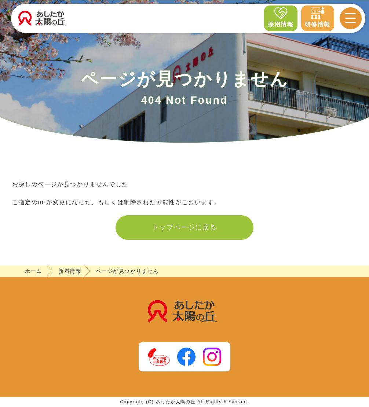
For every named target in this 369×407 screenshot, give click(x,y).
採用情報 (280, 17)
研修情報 (317, 17)
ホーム (33, 271)
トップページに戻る (184, 227)
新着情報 (69, 271)
